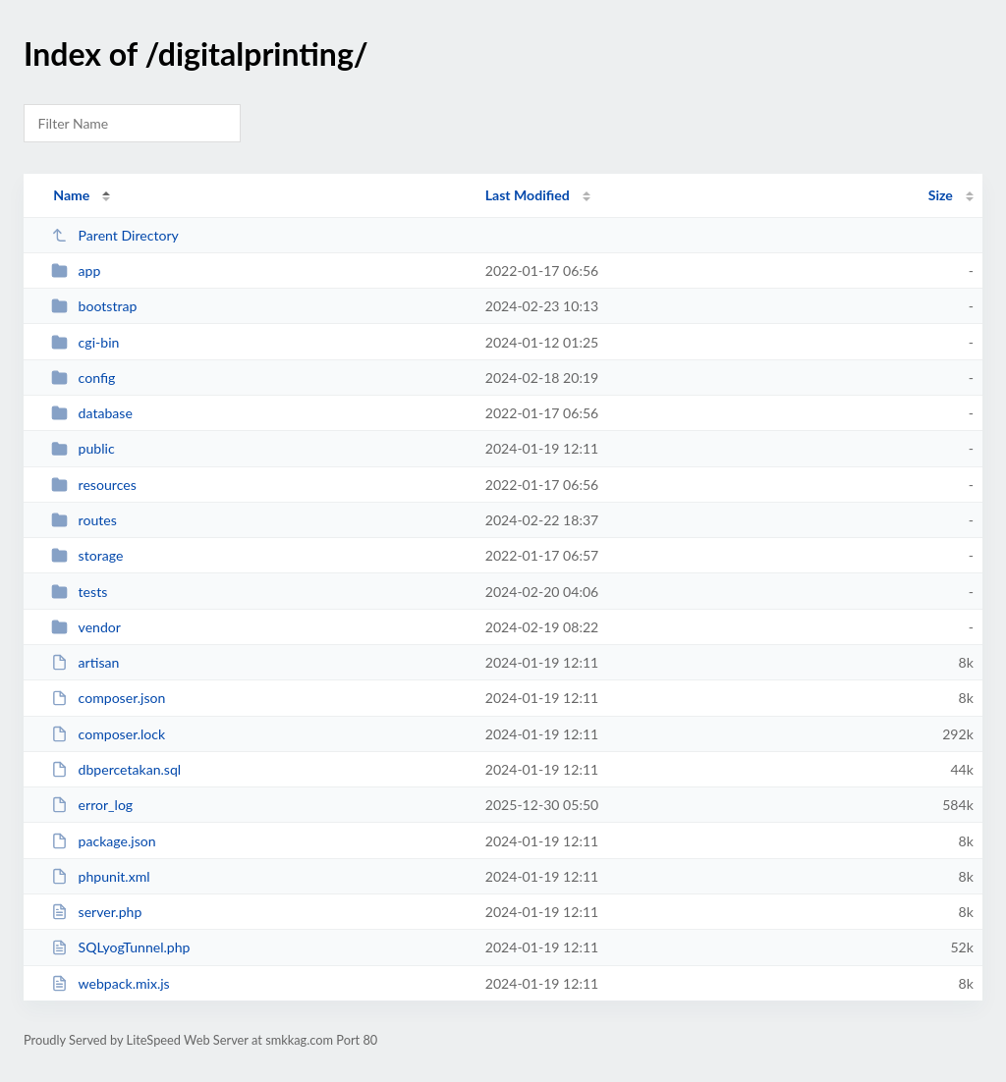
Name (71, 195)
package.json (103, 841)
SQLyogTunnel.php (120, 947)
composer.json (108, 697)
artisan (85, 662)
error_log (92, 804)
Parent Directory (115, 235)
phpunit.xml (100, 876)
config (83, 377)
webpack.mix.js (110, 983)
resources (94, 484)
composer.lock (108, 734)
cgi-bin (85, 342)
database (92, 413)
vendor (86, 627)
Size (940, 195)
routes (84, 520)
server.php (96, 911)
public (82, 448)
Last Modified (527, 195)
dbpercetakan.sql (116, 769)
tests (79, 591)
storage (87, 555)
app (75, 270)
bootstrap (94, 306)
